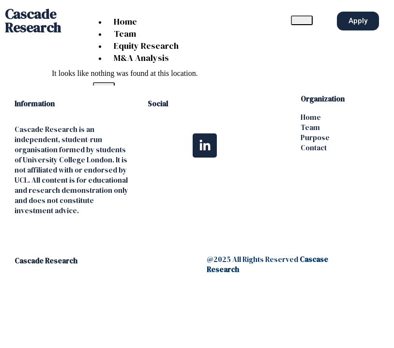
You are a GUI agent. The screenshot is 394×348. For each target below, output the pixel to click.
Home (125, 21)
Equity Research (146, 46)
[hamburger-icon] (302, 20)
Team (125, 34)
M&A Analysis (141, 58)
